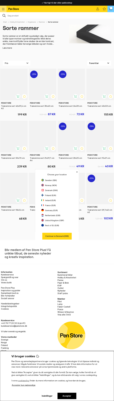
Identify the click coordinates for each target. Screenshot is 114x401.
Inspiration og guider (10, 290)
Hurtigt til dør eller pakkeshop (57, 3)
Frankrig (5, 348)
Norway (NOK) (49, 185)
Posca (60, 309)
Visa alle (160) (64, 314)
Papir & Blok (63, 283)
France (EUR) (48, 205)
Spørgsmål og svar (9, 277)
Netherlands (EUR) (50, 215)
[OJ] (57, 15)
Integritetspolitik (9, 306)
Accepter (67, 396)
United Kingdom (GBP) (52, 220)
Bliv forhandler (8, 295)
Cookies (5, 309)
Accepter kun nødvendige (23, 385)
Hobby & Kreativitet (17, 22)
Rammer (42, 22)
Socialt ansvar (7, 298)
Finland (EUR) (48, 195)
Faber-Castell (64, 306)
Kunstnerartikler (65, 275)
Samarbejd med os (9, 293)
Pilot (60, 301)
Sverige (4, 339)
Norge (4, 342)
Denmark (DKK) (49, 190)
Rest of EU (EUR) (50, 225)
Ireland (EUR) (48, 200)
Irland (3, 350)
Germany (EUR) (49, 210)
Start (5, 22)
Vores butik (6, 282)
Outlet (61, 288)
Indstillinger (47, 396)
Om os (4, 280)
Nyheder (62, 290)
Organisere (32, 22)
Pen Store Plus (8, 288)
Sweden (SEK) (49, 180)
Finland (4, 345)
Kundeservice (7, 274)
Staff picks (63, 293)
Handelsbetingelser (10, 303)
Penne (60, 280)
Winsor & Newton (66, 312)
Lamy (60, 304)
